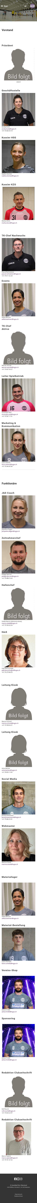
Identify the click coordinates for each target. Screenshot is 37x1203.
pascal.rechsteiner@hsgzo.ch (11, 274)
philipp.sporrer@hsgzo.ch (10, 576)
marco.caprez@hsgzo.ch (10, 1158)
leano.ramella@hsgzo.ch (10, 963)
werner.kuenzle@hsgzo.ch (10, 367)
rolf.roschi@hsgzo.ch (8, 1111)
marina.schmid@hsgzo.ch (10, 723)
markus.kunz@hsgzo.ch (9, 223)
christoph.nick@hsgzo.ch (10, 414)
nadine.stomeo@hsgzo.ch (10, 176)
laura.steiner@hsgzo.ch (9, 464)
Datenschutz (18, 1196)
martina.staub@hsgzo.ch (10, 864)
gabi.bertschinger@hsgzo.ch (11, 670)
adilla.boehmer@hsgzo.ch (10, 319)
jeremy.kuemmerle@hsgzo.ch (11, 817)
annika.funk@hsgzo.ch (9, 129)
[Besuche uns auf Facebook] (15, 1179)
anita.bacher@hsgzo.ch (9, 770)
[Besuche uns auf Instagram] (21, 1179)
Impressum (18, 1194)
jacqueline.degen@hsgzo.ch (11, 531)
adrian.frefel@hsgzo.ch (9, 1012)
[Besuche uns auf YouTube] (18, 1179)
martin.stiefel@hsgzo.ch (9, 623)
